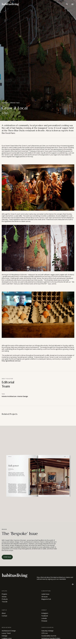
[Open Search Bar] (67, 4)
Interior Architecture (9, 396)
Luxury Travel (6, 633)
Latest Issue (45, 594)
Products (5, 599)
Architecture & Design (9, 631)
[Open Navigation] (72, 4)
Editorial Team (15, 103)
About (4, 613)
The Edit (4, 602)
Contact (4, 616)
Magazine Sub (46, 599)
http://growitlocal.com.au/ (11, 361)
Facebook (44, 616)
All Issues (44, 597)
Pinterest (44, 621)
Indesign (4, 636)
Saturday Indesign (47, 631)
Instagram (44, 613)
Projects (4, 594)
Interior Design (22, 396)
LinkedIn (44, 618)
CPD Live (44, 633)
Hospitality (5, 103)
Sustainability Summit (48, 636)
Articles (4, 597)
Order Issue (7, 557)
